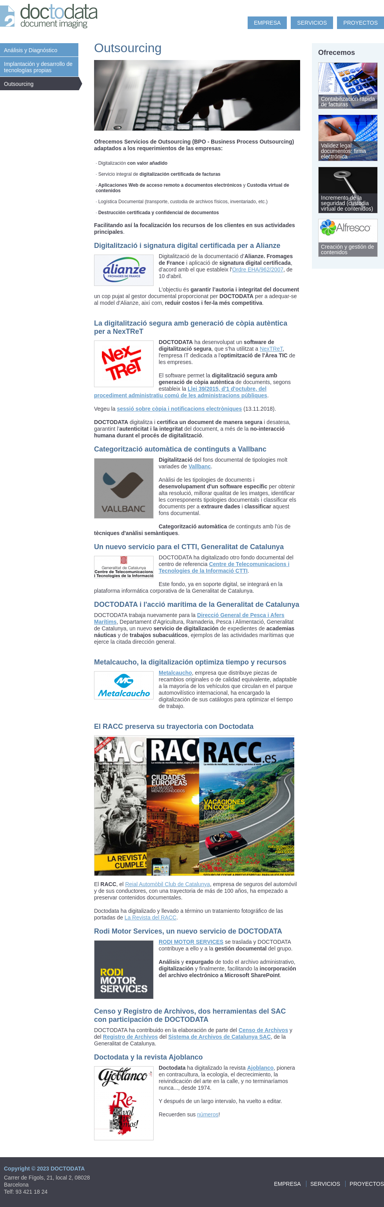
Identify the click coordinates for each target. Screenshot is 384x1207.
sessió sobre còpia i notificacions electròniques (179, 409)
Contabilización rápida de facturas (348, 101)
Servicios (312, 23)
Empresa (267, 23)
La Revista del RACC (150, 917)
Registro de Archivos (130, 1037)
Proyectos (360, 23)
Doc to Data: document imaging (51, 17)
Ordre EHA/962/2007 (257, 269)
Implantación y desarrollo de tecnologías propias (38, 67)
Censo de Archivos (263, 1030)
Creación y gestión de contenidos (347, 249)
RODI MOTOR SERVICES (191, 942)
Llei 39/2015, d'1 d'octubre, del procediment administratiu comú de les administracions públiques (180, 392)
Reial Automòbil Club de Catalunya (167, 884)
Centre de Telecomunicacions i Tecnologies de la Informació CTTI (224, 567)
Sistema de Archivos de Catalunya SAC (219, 1037)
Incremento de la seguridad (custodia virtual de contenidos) (347, 203)
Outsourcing (18, 84)
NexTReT (271, 349)
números (207, 1114)
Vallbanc (199, 466)
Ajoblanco (260, 1068)
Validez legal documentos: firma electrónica (343, 151)
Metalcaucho (175, 673)
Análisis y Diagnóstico (30, 50)
